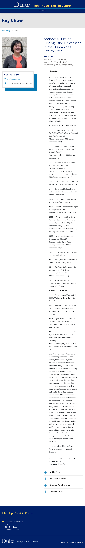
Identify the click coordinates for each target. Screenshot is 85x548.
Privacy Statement (75, 542)
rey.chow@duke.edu (13, 79)
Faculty (7, 31)
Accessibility (62, 542)
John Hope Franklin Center (17, 513)
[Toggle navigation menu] (42, 10)
